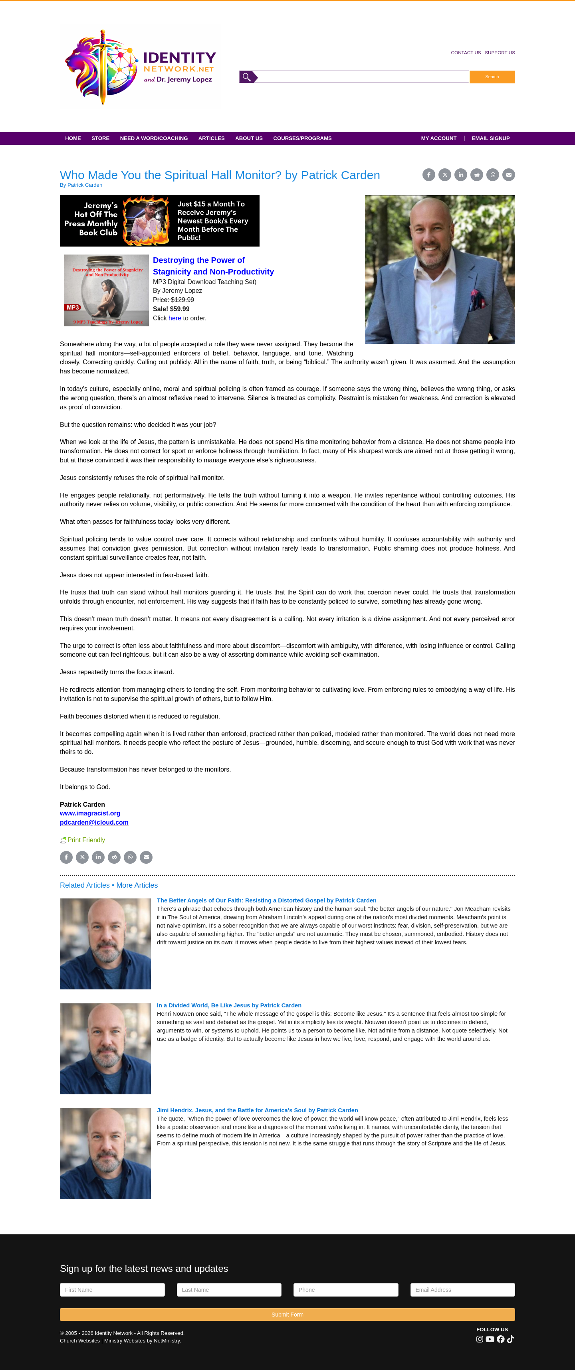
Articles (211, 138)
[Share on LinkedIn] (460, 174)
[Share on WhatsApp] (492, 174)
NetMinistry (167, 1341)
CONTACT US (466, 52)
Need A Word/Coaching (154, 138)
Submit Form (287, 1314)
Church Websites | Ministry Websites (103, 1341)
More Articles (137, 885)
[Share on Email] (508, 174)
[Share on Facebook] (428, 174)
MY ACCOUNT (439, 138)
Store (100, 138)
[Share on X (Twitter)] (444, 174)
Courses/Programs (302, 138)
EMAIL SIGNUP (491, 138)
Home (73, 138)
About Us (249, 138)
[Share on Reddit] (476, 174)
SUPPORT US (500, 52)
